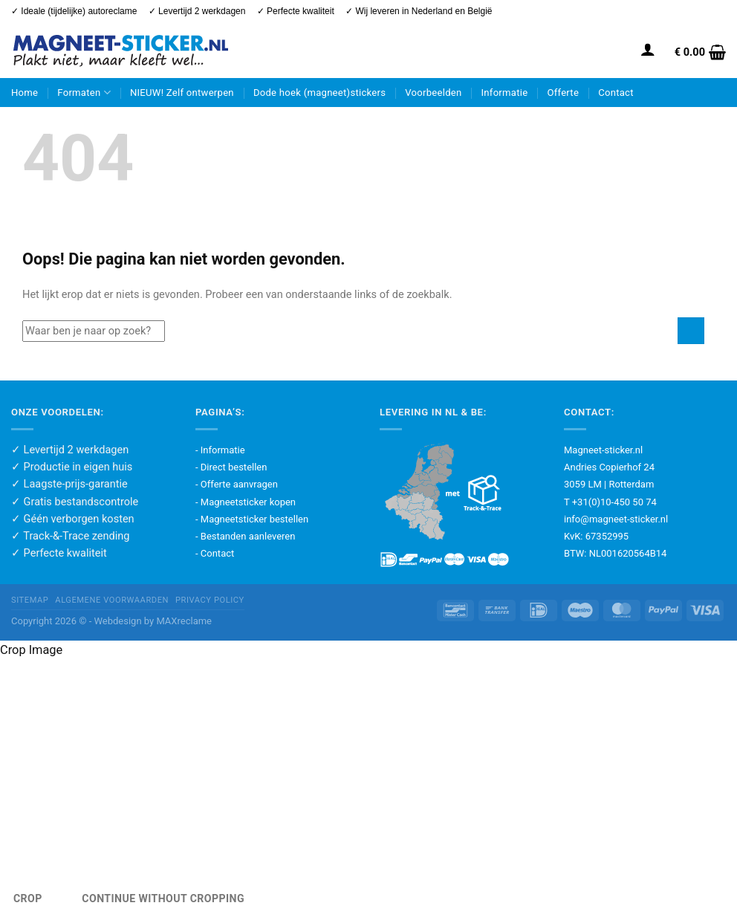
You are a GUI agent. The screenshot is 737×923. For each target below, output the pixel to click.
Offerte (563, 92)
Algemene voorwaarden (112, 600)
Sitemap (29, 600)
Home (24, 92)
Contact (616, 92)
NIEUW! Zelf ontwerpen (182, 92)
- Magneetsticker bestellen (251, 519)
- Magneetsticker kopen (245, 502)
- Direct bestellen (231, 467)
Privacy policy (209, 600)
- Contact (214, 553)
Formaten (84, 92)
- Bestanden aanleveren (245, 536)
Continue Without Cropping (163, 898)
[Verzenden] (691, 330)
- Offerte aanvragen (236, 484)
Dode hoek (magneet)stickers (319, 92)
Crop (27, 898)
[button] (647, 49)
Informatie (504, 92)
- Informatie (220, 450)
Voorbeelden (433, 92)
